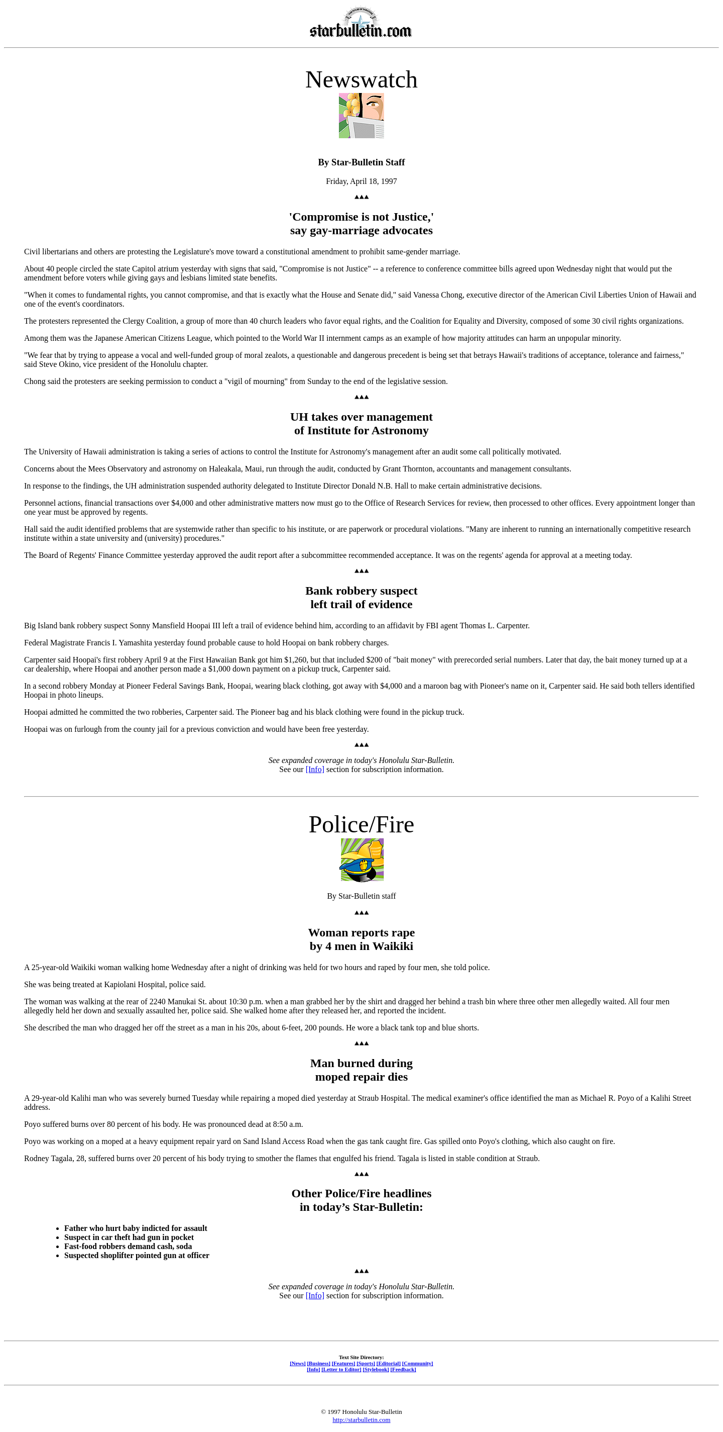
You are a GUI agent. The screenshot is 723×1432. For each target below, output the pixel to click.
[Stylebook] (376, 1369)
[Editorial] (389, 1363)
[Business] (318, 1363)
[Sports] (365, 1363)
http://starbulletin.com (361, 1419)
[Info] (315, 769)
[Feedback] (403, 1369)
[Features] (343, 1363)
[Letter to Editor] (341, 1369)
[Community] (417, 1363)
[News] (298, 1363)
